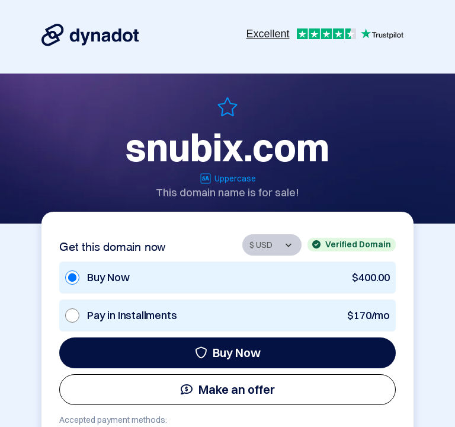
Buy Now (228, 352)
